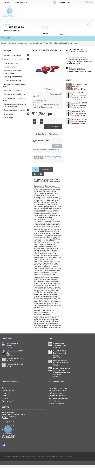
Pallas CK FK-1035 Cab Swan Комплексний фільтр (60, 339)
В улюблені (42, 121)
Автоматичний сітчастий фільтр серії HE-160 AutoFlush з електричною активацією (61, 358)
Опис (35, 156)
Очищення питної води (11, 443)
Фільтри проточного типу (57, 377)
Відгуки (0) (38, 160)
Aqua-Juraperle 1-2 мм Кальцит (79, 72)
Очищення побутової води (18, 29)
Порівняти (55, 121)
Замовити (57, 132)
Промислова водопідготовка (45, 443)
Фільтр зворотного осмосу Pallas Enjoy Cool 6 (61, 331)
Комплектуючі (58, 443)
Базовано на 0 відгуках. (52, 143)
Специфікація (46, 156)
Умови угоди (6, 380)
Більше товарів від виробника (39, 88)
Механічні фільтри (35, 29)
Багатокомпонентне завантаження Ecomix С (61, 348)
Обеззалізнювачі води (56, 390)
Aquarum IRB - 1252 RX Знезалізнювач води (79, 107)
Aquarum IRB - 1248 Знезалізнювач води (79, 99)
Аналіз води (67, 443)
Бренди (4, 382)
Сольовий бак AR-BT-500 (15, 345)
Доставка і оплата (8, 377)
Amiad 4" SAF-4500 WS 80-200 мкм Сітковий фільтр (60, 29)
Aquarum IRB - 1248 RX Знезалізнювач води (79, 90)
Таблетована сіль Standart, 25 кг (12, 331)
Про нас (4, 374)
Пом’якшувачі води (55, 380)
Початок (4, 29)
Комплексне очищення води (58, 385)
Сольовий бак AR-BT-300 (15, 350)
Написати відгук (38, 145)
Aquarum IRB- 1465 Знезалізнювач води (79, 80)
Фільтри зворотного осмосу (57, 374)
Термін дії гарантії (8, 387)
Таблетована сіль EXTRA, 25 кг (15, 338)
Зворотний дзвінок (39, 17)
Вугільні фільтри (54, 387)
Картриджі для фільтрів (56, 382)
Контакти (5, 385)
